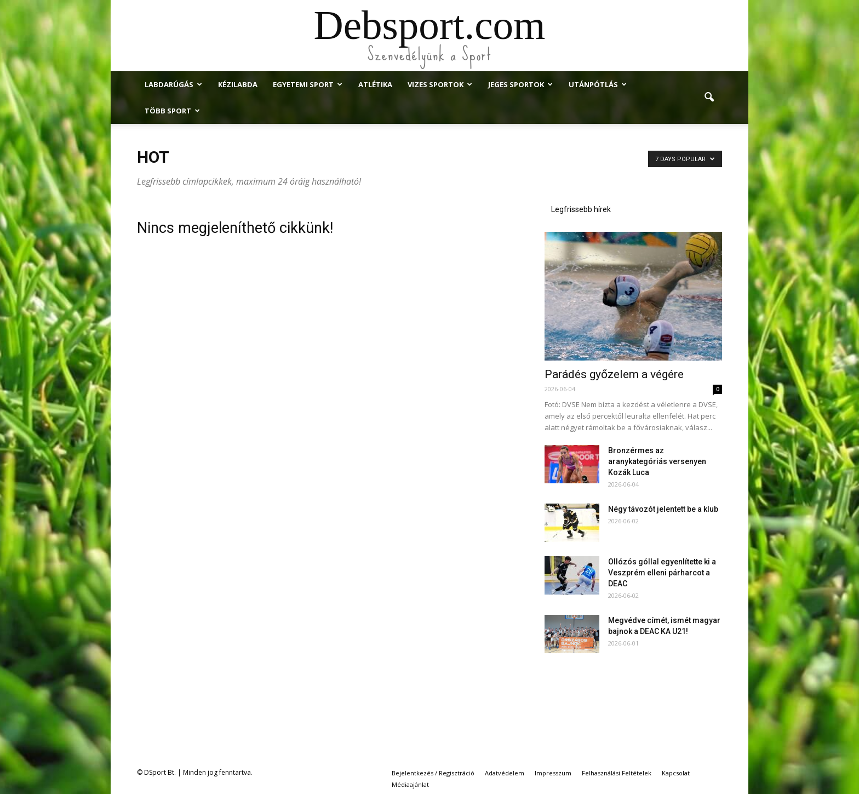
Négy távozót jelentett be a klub (663, 509)
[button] (709, 97)
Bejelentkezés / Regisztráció (433, 773)
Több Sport (172, 111)
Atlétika (375, 84)
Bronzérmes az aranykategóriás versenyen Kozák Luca (657, 461)
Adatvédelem (504, 773)
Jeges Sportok (520, 84)
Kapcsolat (676, 773)
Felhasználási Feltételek (616, 773)
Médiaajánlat (410, 784)
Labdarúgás (173, 84)
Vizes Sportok (440, 84)
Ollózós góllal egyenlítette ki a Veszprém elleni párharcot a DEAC (662, 572)
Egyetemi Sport (307, 84)
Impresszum (553, 773)
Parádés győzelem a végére (614, 374)
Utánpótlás (598, 84)
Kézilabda (237, 84)
